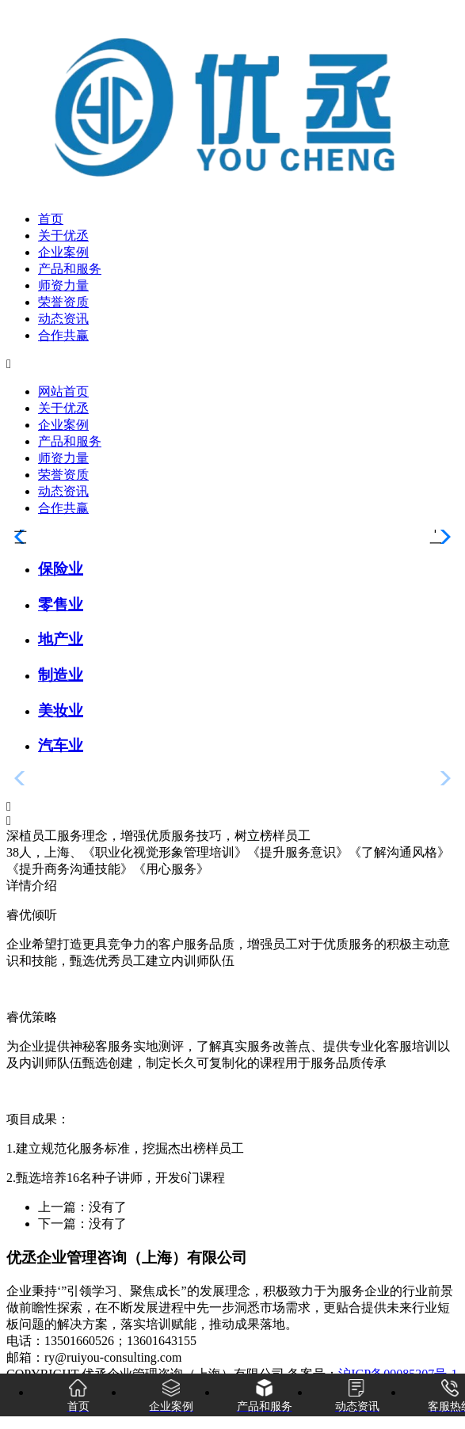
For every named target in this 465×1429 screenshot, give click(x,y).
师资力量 (63, 285)
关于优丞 (63, 235)
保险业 (60, 569)
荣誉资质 (63, 302)
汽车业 (60, 745)
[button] (232, 807)
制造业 (60, 675)
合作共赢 (63, 335)
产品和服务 (69, 269)
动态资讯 (63, 318)
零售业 (60, 604)
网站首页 (63, 391)
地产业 (60, 639)
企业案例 (63, 252)
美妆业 (60, 710)
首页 (50, 219)
